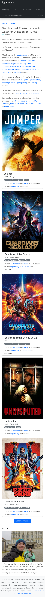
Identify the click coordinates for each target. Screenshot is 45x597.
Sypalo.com (7, 2)
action (23, 60)
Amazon (16, 183)
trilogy (28, 80)
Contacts (39, 15)
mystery (18, 69)
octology (34, 82)
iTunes (25, 183)
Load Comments (22, 521)
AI (15, 9)
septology (23, 82)
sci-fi (32, 69)
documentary (7, 66)
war (9, 72)
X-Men (38, 103)
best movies (22, 55)
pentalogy (6, 82)
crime (29, 63)
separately (14, 186)
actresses (35, 93)
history (34, 66)
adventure (31, 60)
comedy (23, 63)
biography (15, 63)
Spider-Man (30, 103)
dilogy (23, 80)
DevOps (39, 9)
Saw (17, 101)
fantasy (28, 66)
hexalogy (14, 82)
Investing (5, 9)
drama (16, 66)
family (21, 66)
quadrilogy (36, 80)
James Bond (9, 106)
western (17, 72)
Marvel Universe (17, 103)
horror (4, 69)
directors (18, 93)
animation (6, 63)
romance (25, 69)
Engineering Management (12, 15)
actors (25, 93)
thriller (4, 72)
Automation (26, 9)
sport (37, 69)
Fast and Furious (26, 101)
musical (11, 69)
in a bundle (26, 266)
